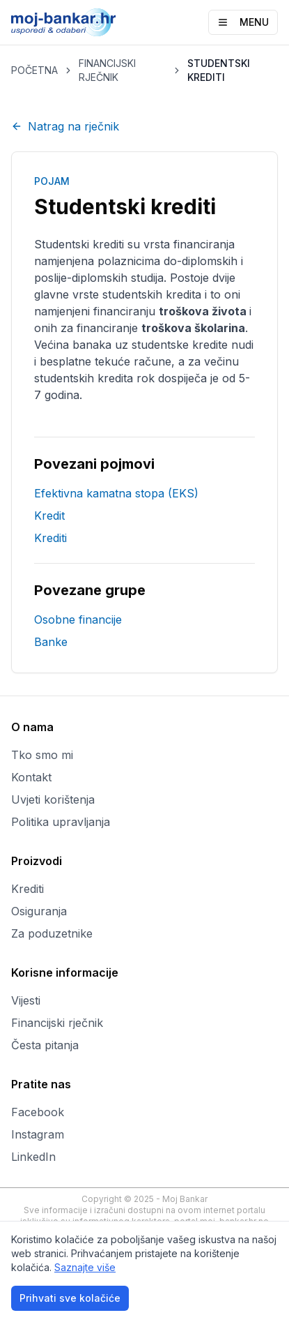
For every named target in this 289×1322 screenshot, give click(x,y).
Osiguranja (39, 911)
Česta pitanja (45, 1045)
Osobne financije (78, 619)
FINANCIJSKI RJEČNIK (107, 70)
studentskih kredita (151, 294)
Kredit (49, 516)
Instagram (37, 1134)
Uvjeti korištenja (53, 799)
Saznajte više (85, 1267)
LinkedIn (33, 1157)
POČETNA (34, 70)
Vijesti (25, 1000)
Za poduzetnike (52, 933)
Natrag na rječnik (65, 126)
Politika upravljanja (60, 822)
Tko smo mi (42, 755)
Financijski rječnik (57, 1023)
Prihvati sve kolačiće (69, 1298)
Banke (51, 642)
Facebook (37, 1112)
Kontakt (31, 777)
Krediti (50, 538)
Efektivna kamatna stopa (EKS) (116, 493)
